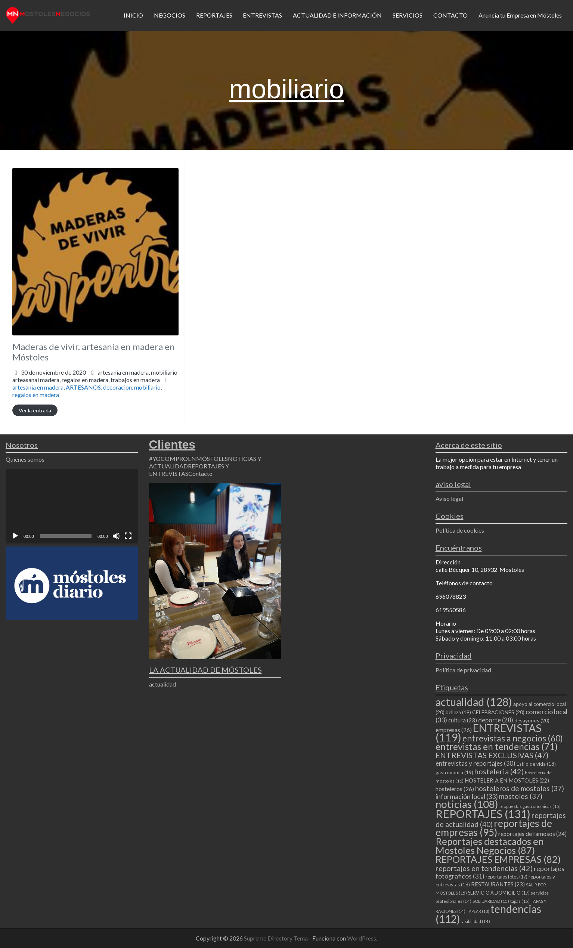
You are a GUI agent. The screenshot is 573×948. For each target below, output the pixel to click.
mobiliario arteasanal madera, (94, 376)
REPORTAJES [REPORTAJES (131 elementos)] (483, 813)
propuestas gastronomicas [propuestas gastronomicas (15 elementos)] (530, 806)
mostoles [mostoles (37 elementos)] (520, 796)
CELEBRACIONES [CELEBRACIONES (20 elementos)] (498, 712)
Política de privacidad (463, 669)
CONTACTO (450, 15)
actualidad (162, 684)
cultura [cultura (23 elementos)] (462, 720)
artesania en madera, (94, 376)
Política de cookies (460, 530)
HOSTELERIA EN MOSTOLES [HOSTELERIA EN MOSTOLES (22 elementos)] (507, 780)
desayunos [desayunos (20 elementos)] (531, 720)
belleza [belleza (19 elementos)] (458, 712)
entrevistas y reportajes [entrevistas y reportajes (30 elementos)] (475, 763)
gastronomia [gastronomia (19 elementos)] (454, 772)
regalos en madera (35, 394)
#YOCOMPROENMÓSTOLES (188, 458)
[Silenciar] (116, 536)
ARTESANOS (83, 387)
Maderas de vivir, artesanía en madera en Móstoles (93, 352)
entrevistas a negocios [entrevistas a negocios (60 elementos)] (512, 738)
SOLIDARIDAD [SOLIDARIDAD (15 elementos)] (491, 901)
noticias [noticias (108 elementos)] (467, 804)
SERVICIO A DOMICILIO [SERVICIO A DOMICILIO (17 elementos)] (499, 893)
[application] (72, 506)
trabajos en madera (135, 379)
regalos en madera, (111, 379)
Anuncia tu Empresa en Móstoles (520, 15)
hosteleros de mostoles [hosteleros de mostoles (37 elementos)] (519, 788)
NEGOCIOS (169, 15)
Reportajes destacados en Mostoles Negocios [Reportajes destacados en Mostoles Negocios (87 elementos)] (490, 845)
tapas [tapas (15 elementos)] (520, 901)
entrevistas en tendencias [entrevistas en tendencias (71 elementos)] (497, 746)
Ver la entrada (35, 410)
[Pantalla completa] (128, 536)
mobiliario (147, 387)
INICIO (133, 15)
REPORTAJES (214, 15)
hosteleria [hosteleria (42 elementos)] (499, 771)
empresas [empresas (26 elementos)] (454, 729)
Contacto (200, 473)
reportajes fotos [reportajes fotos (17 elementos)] (506, 877)
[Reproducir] (15, 536)
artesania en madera (38, 387)
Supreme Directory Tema (276, 938)
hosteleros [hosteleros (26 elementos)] (455, 788)
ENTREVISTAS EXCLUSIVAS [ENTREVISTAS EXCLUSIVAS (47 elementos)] (492, 755)
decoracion (117, 387)
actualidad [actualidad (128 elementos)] (474, 701)
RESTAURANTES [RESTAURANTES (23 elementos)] (498, 884)
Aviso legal (449, 498)
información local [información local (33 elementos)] (467, 796)
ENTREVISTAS (262, 15)
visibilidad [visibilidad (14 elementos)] (475, 921)
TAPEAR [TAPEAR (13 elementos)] (478, 911)
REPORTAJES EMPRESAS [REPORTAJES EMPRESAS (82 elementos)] (498, 859)
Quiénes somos (25, 459)
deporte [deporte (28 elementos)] (495, 720)
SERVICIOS (407, 15)
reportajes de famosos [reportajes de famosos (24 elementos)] (532, 833)
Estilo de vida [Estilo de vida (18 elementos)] (536, 764)
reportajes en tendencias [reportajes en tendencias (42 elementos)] (484, 868)
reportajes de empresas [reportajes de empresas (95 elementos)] (494, 827)
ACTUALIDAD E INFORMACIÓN (337, 15)
